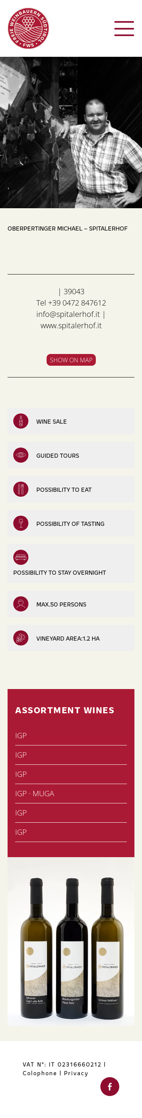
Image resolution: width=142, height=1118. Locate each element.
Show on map (71, 360)
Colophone (40, 1073)
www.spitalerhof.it (71, 325)
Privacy (76, 1073)
